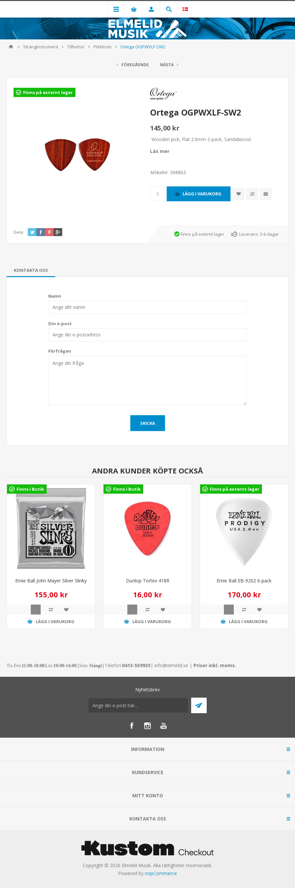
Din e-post (60, 323)
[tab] (31, 270)
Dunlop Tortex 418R (147, 580)
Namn (54, 296)
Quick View (36, 610)
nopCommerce (161, 873)
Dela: (19, 232)
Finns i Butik (30, 489)
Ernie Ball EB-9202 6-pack (244, 580)
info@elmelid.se (171, 665)
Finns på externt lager (48, 92)
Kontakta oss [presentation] (31, 270)
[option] (51, 561)
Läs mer (159, 151)
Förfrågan (59, 351)
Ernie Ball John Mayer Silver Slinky (51, 580)
